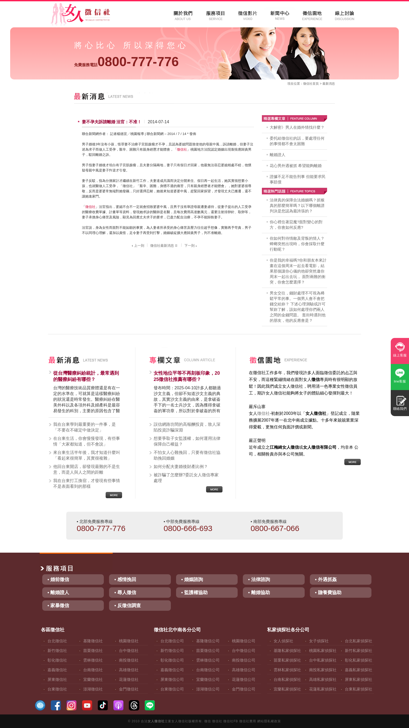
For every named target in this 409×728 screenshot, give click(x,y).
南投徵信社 (129, 660)
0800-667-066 (275, 528)
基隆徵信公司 (208, 641)
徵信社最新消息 (164, 246)
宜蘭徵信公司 (208, 679)
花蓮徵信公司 (243, 679)
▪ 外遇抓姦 (326, 579)
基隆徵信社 (93, 641)
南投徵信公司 (243, 660)
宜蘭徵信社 (93, 679)
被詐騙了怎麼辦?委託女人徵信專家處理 (186, 478)
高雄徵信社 (129, 670)
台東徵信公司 (172, 689)
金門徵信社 (129, 689)
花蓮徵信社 (129, 679)
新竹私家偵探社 (358, 650)
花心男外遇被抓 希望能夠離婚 (296, 165)
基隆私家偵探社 (287, 650)
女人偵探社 (283, 641)
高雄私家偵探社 (322, 679)
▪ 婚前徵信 (58, 579)
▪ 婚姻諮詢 (192, 579)
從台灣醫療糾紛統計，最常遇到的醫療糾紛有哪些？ (86, 376)
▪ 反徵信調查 (127, 605)
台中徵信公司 (243, 650)
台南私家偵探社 (287, 679)
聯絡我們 (400, 409)
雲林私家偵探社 (287, 670)
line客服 (400, 381)
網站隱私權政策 (269, 721)
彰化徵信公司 (172, 660)
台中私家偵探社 (322, 660)
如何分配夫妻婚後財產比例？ (181, 466)
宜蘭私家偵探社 (287, 689)
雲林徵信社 (93, 660)
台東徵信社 (57, 689)
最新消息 (328, 83)
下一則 (191, 246)
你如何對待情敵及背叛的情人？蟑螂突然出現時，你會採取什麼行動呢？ (297, 243)
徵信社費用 (247, 721)
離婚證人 (277, 154)
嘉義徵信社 (57, 670)
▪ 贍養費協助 (328, 592)
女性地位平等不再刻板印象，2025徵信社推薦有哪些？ (187, 376)
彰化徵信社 (57, 660)
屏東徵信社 (57, 679)
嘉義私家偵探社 (358, 670)
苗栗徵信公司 (208, 650)
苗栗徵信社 (93, 650)
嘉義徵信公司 (172, 670)
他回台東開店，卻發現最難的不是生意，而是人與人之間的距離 (86, 469)
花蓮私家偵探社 (322, 689)
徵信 (207, 721)
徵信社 (307, 83)
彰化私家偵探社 (358, 660)
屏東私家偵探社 (358, 679)
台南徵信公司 (208, 670)
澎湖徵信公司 (208, 689)
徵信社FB (230, 721)
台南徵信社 (93, 670)
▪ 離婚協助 (259, 592)
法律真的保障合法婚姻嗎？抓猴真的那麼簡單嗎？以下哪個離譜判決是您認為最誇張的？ (297, 205)
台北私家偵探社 (358, 641)
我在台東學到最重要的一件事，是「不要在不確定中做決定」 (84, 427)
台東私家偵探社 (358, 689)
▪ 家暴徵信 (58, 605)
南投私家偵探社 (322, 670)
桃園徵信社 (129, 641)
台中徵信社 (129, 650)
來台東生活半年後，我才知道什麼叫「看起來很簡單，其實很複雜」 (86, 455)
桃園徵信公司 (243, 641)
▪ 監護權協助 (194, 592)
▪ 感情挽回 (125, 579)
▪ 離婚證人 (58, 592)
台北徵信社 (57, 641)
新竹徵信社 (57, 650)
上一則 (137, 246)
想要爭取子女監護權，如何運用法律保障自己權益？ (187, 441)
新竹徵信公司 (172, 650)
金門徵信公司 (243, 689)
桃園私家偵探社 (322, 650)
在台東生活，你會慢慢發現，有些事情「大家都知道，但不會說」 (86, 441)
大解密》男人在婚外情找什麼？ (297, 127)
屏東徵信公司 (172, 679)
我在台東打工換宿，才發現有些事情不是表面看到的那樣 (86, 483)
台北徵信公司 (172, 641)
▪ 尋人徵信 (125, 592)
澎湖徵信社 (93, 689)
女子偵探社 (319, 641)
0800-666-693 (188, 528)
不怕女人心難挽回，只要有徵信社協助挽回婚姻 (187, 455)
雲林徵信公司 (208, 660)
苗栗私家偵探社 (287, 660)
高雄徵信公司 (243, 670)
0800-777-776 (126, 61)
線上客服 (400, 355)
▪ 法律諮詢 (259, 579)
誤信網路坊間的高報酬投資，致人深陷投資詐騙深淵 (187, 427)
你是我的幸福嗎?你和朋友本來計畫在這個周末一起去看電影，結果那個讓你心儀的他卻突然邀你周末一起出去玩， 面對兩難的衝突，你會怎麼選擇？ (298, 271)
